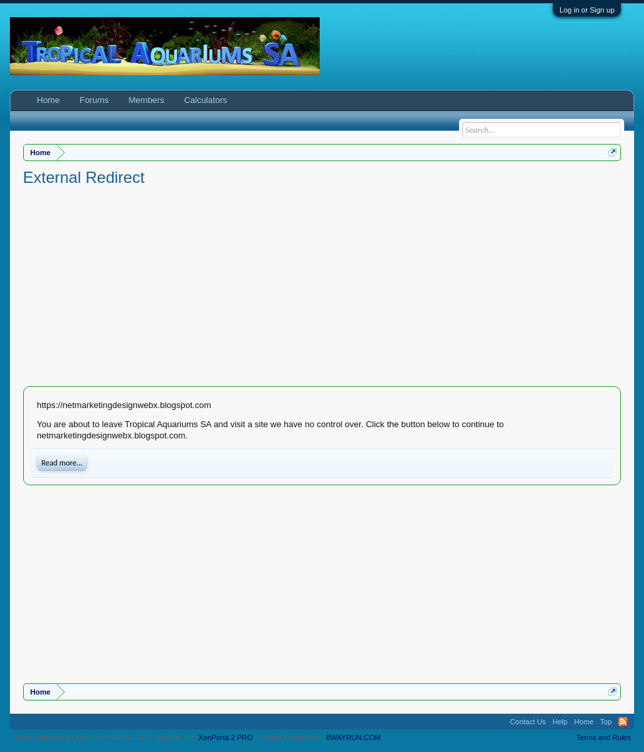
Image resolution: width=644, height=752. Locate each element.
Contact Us (528, 722)
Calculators (205, 100)
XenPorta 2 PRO (226, 737)
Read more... (62, 462)
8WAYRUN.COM (353, 737)
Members (146, 100)
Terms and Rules (604, 737)
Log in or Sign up (586, 10)
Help (560, 722)
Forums (93, 100)
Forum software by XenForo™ (105, 737)
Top (606, 722)
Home (48, 100)
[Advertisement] (322, 287)
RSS (622, 721)
